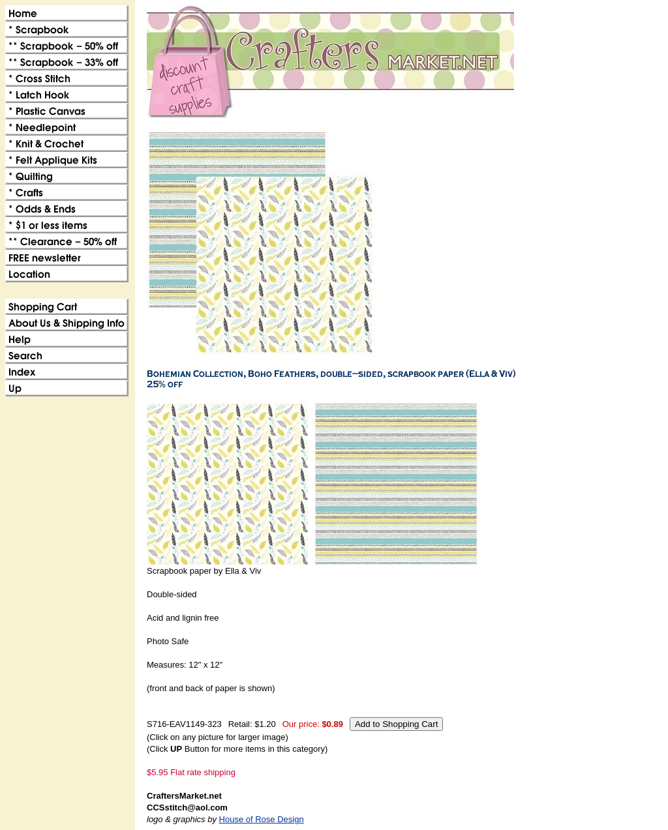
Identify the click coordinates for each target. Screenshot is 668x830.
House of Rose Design (261, 819)
